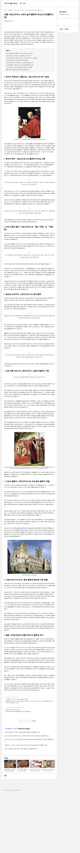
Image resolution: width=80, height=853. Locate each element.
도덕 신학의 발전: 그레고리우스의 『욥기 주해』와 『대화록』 (22, 58)
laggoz (19, 810)
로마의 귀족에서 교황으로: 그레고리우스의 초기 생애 (19, 53)
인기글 (66, 29)
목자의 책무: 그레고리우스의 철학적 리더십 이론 (18, 55)
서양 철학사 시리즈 (11, 748)
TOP (77, 808)
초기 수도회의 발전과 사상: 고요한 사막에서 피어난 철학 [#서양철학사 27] (27, 755)
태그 (24, 3)
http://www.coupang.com (10, 716)
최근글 (61, 29)
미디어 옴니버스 (10, 3)
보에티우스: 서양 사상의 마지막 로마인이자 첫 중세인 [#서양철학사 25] (26, 765)
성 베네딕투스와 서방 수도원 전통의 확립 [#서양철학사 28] (22, 752)
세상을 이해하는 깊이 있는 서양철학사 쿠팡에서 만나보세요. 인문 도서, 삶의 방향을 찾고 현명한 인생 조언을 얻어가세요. (29, 721)
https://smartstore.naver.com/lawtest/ (13, 727)
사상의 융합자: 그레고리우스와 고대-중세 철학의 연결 (19, 65)
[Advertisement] (29, 703)
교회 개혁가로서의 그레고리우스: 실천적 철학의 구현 (19, 62)
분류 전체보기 (63, 12)
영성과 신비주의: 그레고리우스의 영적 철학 (17, 60)
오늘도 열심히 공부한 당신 (12, 729)
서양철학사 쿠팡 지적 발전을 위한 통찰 (16, 719)
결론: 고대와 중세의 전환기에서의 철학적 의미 (17, 69)
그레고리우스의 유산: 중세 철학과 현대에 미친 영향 (19, 67)
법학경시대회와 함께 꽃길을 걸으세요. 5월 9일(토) (18, 731)
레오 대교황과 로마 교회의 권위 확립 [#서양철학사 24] (21, 768)
